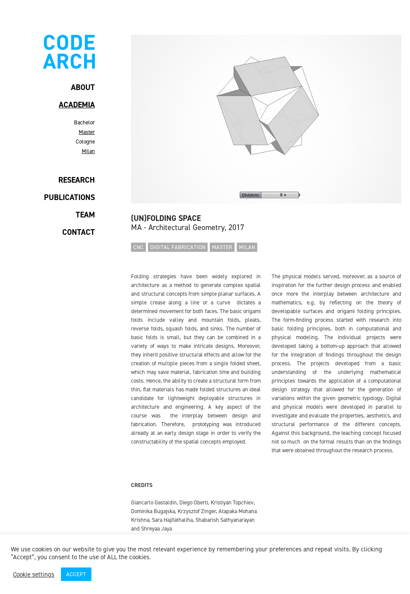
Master (87, 132)
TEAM (85, 214)
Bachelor (84, 122)
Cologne (85, 141)
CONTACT (78, 232)
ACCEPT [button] (76, 574)
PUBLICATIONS (69, 197)
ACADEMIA (77, 104)
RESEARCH (76, 180)
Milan (88, 151)
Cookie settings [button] (33, 574)
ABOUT (83, 87)
